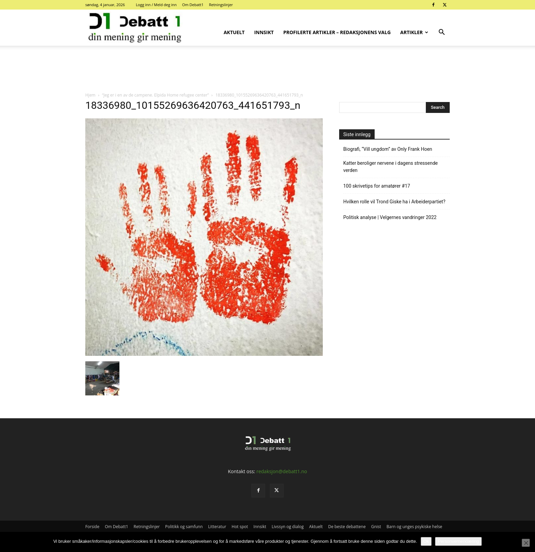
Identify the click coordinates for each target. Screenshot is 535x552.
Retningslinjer (221, 4)
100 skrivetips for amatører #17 (376, 186)
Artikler (414, 32)
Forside (92, 526)
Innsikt (264, 32)
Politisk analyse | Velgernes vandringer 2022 (389, 217)
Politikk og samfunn (184, 526)
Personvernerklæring (458, 541)
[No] (526, 543)
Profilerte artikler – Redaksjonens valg (337, 32)
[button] (441, 33)
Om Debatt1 (193, 4)
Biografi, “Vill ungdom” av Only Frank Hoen (387, 149)
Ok (426, 541)
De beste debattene (347, 526)
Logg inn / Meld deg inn (156, 4)
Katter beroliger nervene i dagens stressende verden (390, 166)
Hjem (90, 95)
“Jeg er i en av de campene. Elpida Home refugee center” (155, 95)
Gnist (376, 526)
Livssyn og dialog (288, 526)
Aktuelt (234, 32)
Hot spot (240, 526)
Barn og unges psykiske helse (414, 526)
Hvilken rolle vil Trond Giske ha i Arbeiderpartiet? (394, 201)
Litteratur (217, 526)
